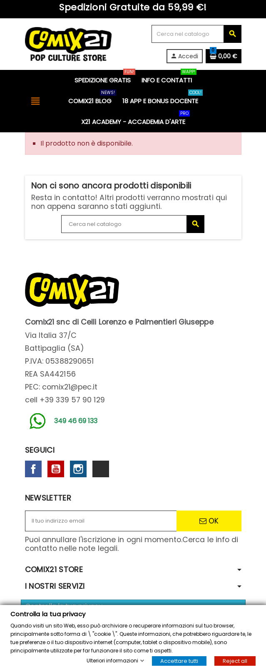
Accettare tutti (179, 661)
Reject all (235, 661)
